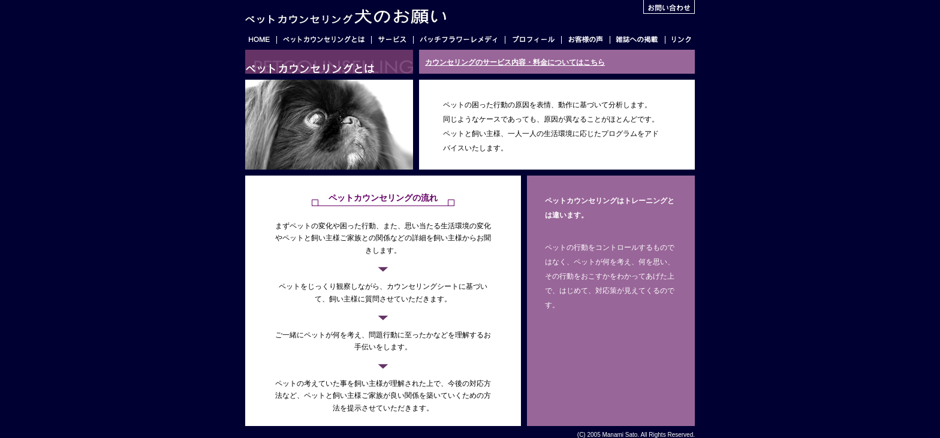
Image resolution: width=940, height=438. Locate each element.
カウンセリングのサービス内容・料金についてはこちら (515, 62)
